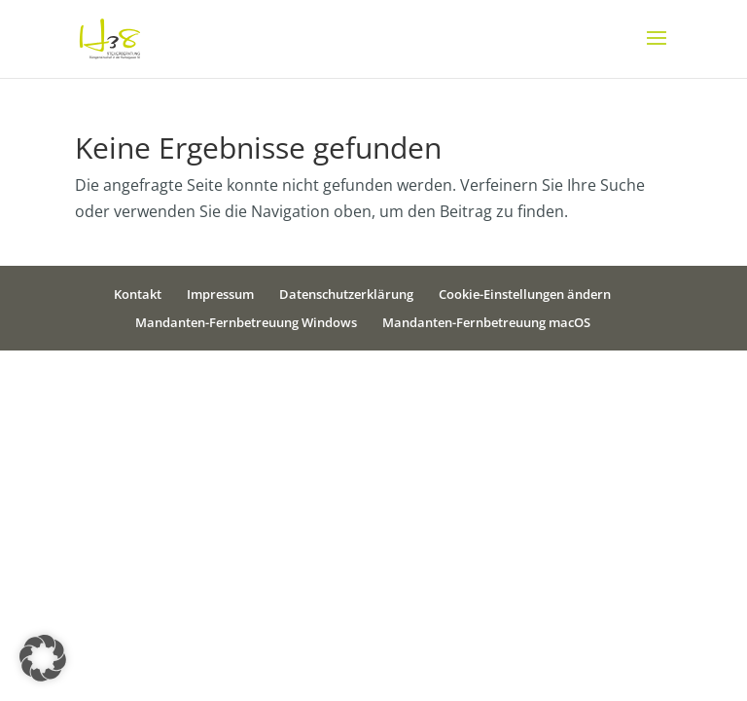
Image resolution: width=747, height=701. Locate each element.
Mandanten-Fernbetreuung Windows (246, 322)
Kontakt (137, 294)
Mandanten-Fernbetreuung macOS (486, 322)
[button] (43, 658)
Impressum (220, 294)
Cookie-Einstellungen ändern (525, 294)
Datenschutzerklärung (346, 294)
